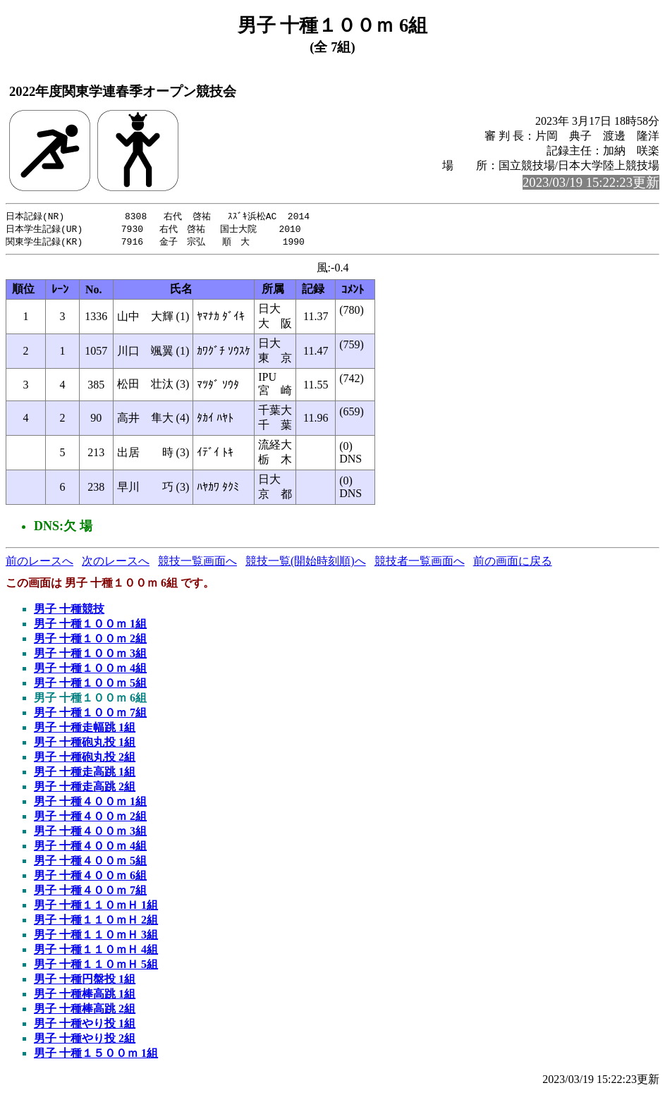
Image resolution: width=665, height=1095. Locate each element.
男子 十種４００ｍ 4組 (90, 848)
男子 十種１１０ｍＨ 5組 (96, 966)
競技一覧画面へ (197, 563)
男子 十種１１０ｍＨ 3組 (96, 937)
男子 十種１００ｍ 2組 (90, 641)
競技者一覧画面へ (419, 563)
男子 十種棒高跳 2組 (84, 1011)
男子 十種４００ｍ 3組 (90, 833)
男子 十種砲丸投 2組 (84, 759)
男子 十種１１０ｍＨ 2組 (96, 922)
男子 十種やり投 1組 (84, 1026)
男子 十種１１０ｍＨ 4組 (96, 952)
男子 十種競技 (69, 611)
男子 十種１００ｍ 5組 (90, 685)
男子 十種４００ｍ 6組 (90, 877)
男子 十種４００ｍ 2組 (90, 818)
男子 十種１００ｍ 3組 (90, 655)
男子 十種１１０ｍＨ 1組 (96, 907)
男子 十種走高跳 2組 (84, 789)
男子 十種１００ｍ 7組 (90, 715)
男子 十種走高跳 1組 (84, 774)
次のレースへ (116, 563)
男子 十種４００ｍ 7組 (90, 892)
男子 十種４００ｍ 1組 (90, 803)
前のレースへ (39, 563)
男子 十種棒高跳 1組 (84, 996)
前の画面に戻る (512, 563)
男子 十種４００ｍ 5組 (90, 863)
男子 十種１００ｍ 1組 (90, 626)
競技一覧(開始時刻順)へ (305, 563)
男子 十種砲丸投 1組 (84, 744)
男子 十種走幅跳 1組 (84, 729)
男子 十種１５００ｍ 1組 (96, 1055)
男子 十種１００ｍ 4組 (90, 670)
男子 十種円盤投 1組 (84, 981)
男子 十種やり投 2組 (84, 1040)
